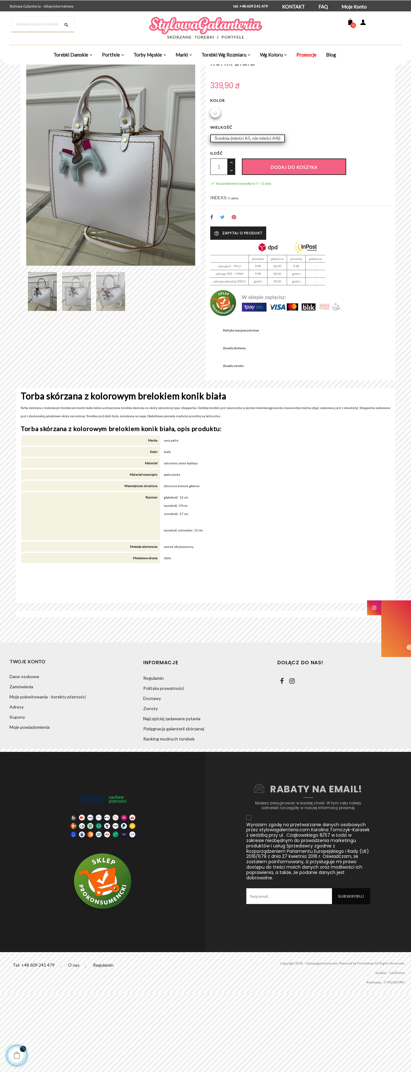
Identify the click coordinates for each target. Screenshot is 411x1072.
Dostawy (152, 777)
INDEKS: (219, 261)
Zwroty (150, 787)
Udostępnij (211, 282)
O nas (74, 1043)
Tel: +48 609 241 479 (34, 1043)
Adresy (16, 787)
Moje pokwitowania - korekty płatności (47, 777)
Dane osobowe (24, 756)
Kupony (17, 797)
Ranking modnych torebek (169, 817)
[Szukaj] (42, 24)
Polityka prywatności (163, 767)
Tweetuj (222, 282)
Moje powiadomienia (29, 807)
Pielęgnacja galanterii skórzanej (173, 807)
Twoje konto (27, 741)
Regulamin (153, 756)
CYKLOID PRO (390, 1060)
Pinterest (234, 282)
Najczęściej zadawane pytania (171, 797)
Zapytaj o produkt (238, 297)
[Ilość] (219, 229)
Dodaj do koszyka (294, 229)
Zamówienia (21, 767)
